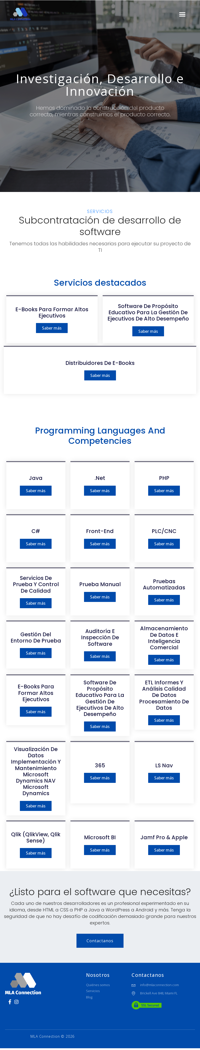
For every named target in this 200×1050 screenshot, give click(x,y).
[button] (182, 14)
